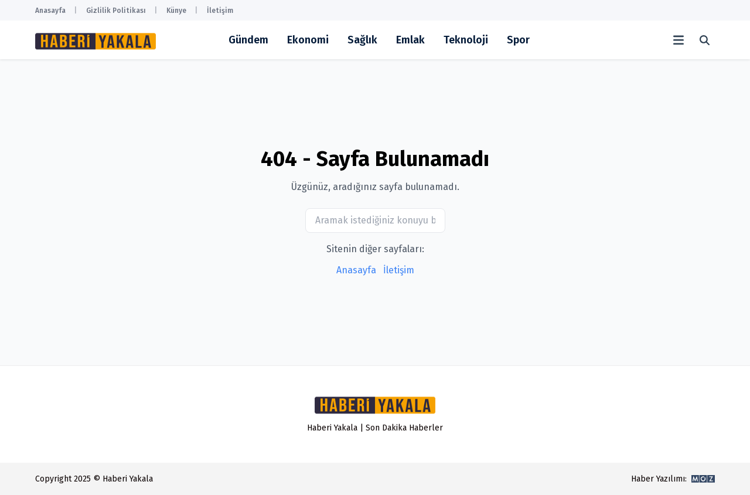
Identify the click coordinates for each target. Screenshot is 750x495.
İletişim (220, 10)
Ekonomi (308, 39)
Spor (518, 39)
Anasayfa (50, 10)
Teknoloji (466, 39)
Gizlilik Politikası (116, 10)
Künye (176, 10)
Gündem (248, 39)
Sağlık (362, 39)
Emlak (410, 39)
